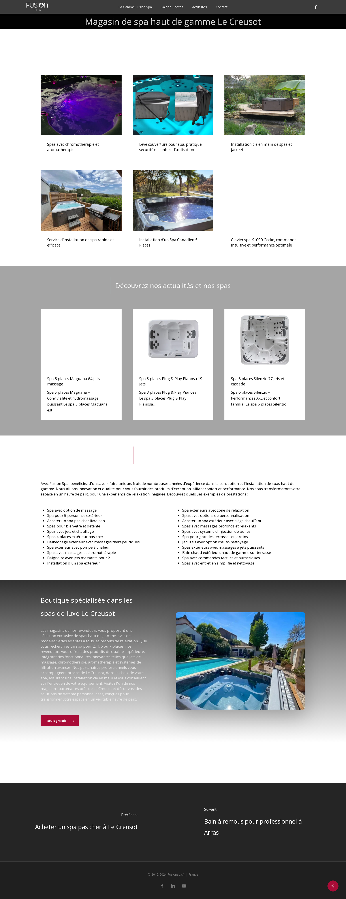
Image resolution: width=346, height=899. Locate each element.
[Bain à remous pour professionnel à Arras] (259, 822)
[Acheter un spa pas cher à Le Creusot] (86, 822)
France (193, 874)
